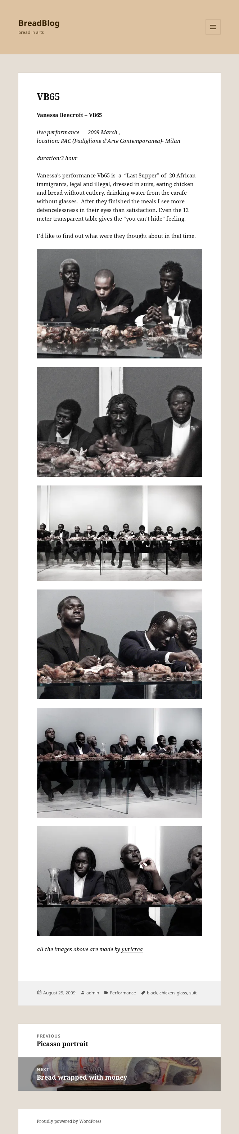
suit (193, 993)
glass (182, 993)
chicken (167, 993)
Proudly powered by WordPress (69, 1121)
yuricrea (132, 949)
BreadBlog (39, 22)
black (152, 993)
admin (92, 993)
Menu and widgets (213, 34)
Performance (123, 993)
